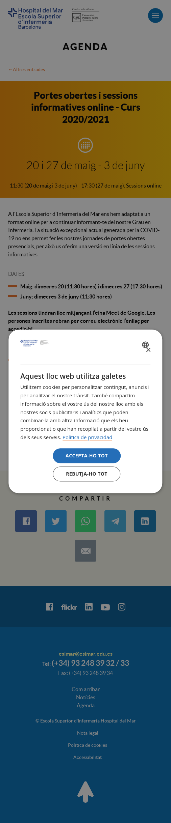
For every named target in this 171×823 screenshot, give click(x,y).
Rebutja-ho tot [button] (86, 474)
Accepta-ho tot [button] (87, 455)
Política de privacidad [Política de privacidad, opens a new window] (88, 437)
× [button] (148, 350)
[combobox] (146, 344)
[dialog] (85, 411)
